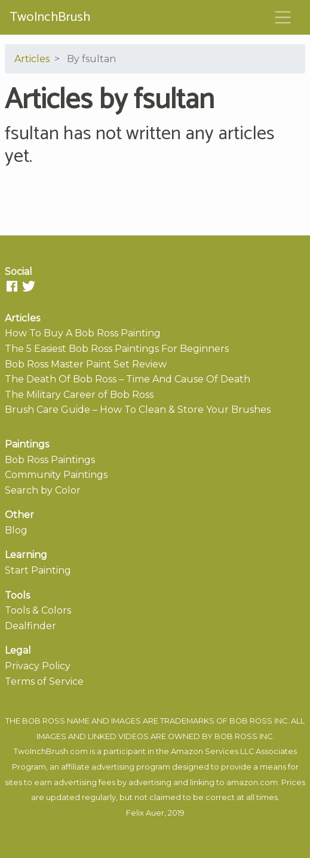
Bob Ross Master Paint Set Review (86, 364)
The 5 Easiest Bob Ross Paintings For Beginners (117, 348)
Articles (32, 59)
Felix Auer (145, 812)
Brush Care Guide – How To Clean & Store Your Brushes (138, 409)
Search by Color (43, 490)
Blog (16, 530)
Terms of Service (44, 681)
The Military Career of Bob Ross (79, 394)
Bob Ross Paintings (50, 459)
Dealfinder (30, 626)
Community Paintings (56, 474)
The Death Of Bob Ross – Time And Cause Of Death (127, 379)
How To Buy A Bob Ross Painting (83, 333)
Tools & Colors (38, 610)
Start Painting (38, 570)
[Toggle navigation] (283, 17)
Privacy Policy (37, 666)
